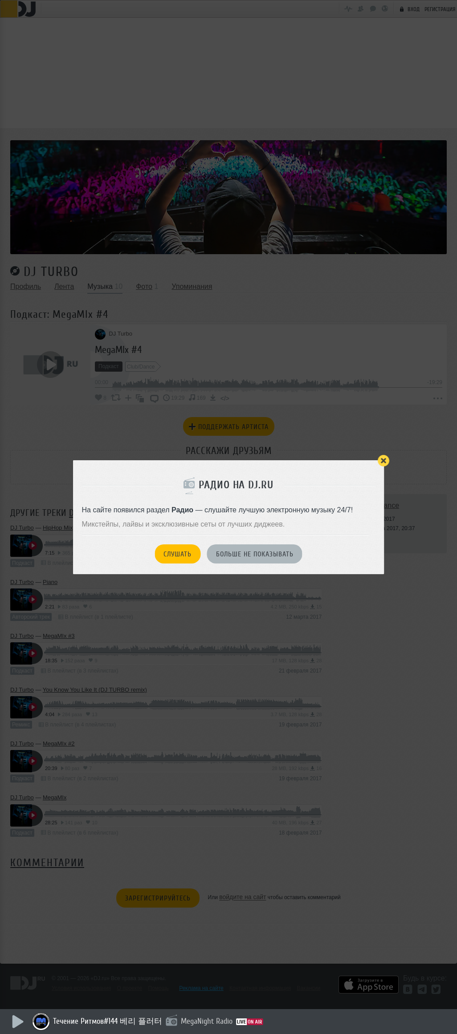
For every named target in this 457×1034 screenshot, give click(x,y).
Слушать (177, 554)
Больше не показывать (255, 554)
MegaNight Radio (208, 1021)
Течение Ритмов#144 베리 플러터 (108, 1021)
